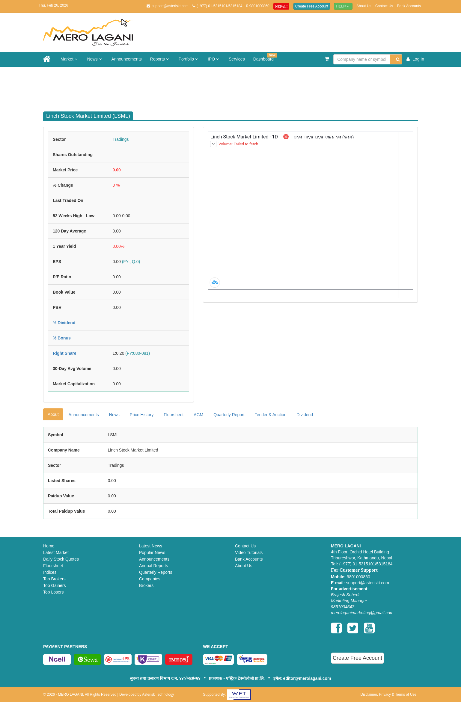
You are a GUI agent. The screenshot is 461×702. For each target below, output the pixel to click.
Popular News (152, 552)
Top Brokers (54, 578)
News (95, 59)
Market (70, 59)
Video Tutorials (249, 552)
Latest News (150, 546)
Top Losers (53, 592)
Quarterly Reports (155, 572)
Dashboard (265, 57)
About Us (363, 6)
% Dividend (64, 322)
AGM (198, 414)
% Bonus (62, 338)
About (53, 414)
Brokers (146, 585)
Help (343, 6)
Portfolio (189, 59)
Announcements (127, 59)
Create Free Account (311, 6)
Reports (160, 59)
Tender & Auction (271, 414)
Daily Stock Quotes (61, 559)
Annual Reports (153, 565)
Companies (149, 578)
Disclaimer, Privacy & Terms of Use (388, 694)
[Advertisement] (235, 86)
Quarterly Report (228, 414)
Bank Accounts (409, 6)
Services (237, 59)
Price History (141, 414)
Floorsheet (173, 414)
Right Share (64, 353)
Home (48, 546)
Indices (49, 572)
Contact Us (384, 6)
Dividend (305, 414)
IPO (214, 59)
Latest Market (56, 552)
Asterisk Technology (158, 694)
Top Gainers (54, 585)
